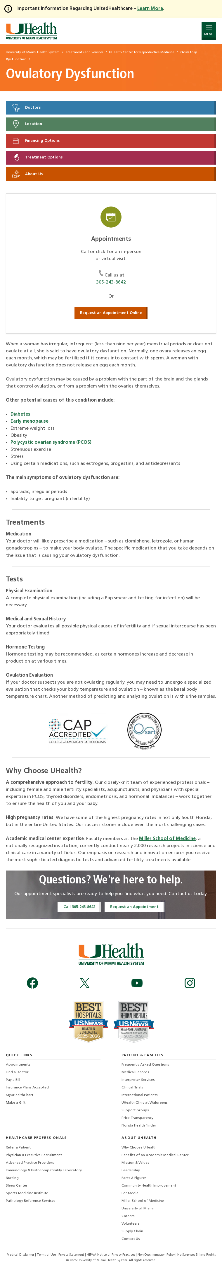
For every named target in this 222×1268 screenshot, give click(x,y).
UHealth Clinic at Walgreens (145, 1103)
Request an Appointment (134, 907)
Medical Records (135, 1072)
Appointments (18, 1064)
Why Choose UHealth (139, 1147)
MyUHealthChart (19, 1095)
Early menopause (29, 421)
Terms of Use (47, 1255)
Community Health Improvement (149, 1185)
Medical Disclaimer (21, 1255)
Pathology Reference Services (31, 1201)
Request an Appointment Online (111, 313)
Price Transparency (137, 1118)
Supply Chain (132, 1231)
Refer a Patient (18, 1147)
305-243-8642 (111, 282)
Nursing (12, 1178)
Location (26, 124)
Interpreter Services (138, 1080)
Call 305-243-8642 (79, 907)
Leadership (131, 1170)
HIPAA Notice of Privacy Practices (111, 1255)
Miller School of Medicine (167, 839)
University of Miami (138, 1208)
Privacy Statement (71, 1255)
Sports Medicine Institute (27, 1193)
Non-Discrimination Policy (156, 1255)
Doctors (26, 107)
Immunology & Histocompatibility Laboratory (44, 1170)
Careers (128, 1216)
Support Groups (135, 1110)
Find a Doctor (17, 1072)
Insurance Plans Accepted (27, 1087)
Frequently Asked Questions (145, 1064)
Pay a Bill (13, 1080)
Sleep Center (16, 1185)
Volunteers (131, 1224)
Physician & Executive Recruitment (34, 1155)
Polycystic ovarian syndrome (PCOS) (51, 442)
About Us (27, 174)
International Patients (140, 1095)
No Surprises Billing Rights (196, 1255)
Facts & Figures (134, 1178)
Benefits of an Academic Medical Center (155, 1155)
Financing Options (35, 140)
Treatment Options (37, 157)
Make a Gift (15, 1103)
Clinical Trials (132, 1087)
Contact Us (131, 1239)
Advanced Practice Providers (30, 1163)
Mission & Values (135, 1163)
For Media (130, 1193)
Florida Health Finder (139, 1125)
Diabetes (20, 414)
